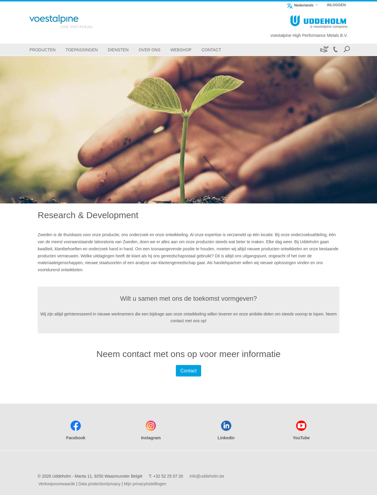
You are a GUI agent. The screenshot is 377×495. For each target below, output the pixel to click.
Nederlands (299, 5)
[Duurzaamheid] (324, 50)
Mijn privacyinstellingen (145, 483)
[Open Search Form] (346, 50)
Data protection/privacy (99, 483)
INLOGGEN (336, 5)
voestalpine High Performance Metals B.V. (309, 35)
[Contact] (211, 50)
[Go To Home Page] (69, 21)
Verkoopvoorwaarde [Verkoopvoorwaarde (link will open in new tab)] (56, 483)
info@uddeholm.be (206, 476)
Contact (188, 370)
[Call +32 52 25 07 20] (335, 50)
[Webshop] (181, 50)
